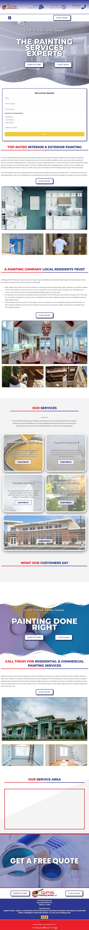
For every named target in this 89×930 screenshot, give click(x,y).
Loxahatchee (27, 911)
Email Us (35, 5)
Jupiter (18, 911)
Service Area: (44, 909)
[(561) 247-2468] (84, 7)
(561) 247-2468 (76, 5)
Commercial (10, 120)
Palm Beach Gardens (57, 911)
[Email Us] (41, 7)
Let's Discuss (10, 123)
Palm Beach (71, 911)
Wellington (28, 913)
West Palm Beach (41, 913)
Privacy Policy (44, 921)
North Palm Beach (40, 911)
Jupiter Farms (9, 911)
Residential (9, 117)
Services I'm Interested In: (14, 113)
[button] (9, 17)
